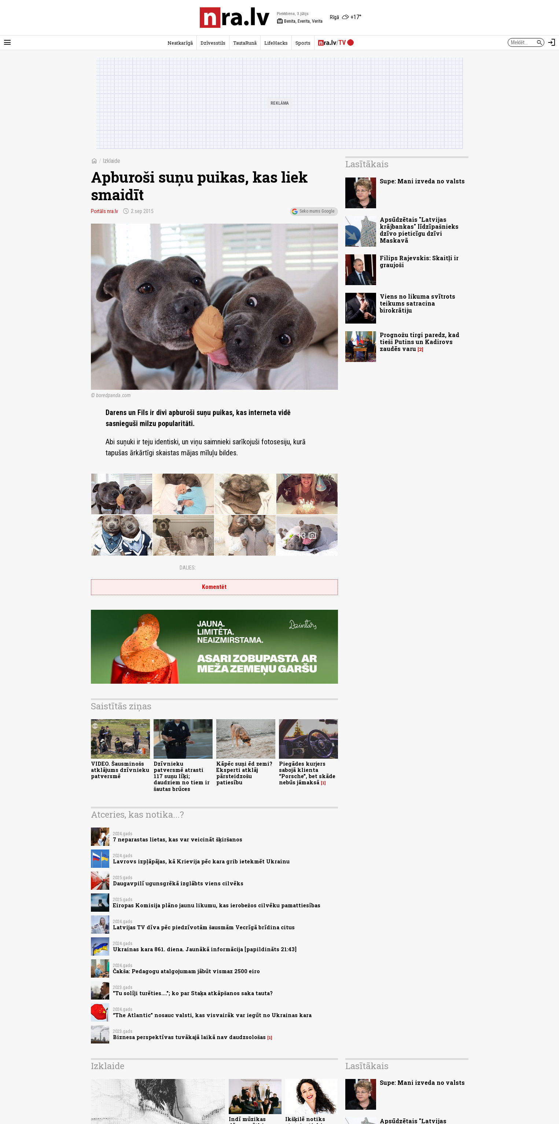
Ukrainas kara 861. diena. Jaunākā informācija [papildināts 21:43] (205, 949)
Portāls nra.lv (104, 211)
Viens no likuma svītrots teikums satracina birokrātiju (417, 303)
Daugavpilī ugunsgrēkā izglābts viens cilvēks (178, 883)
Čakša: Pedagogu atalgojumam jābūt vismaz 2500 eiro (186, 971)
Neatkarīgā (180, 43)
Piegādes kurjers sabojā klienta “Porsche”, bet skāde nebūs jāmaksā (307, 773)
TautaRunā (245, 43)
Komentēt (214, 586)
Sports (302, 43)
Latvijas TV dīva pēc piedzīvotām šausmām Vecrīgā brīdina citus (204, 927)
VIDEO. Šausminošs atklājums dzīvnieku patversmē (120, 770)
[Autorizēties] (551, 42)
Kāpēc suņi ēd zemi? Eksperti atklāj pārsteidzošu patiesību (244, 773)
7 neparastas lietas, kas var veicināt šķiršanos (177, 839)
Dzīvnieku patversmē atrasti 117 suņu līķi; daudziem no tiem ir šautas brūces (182, 776)
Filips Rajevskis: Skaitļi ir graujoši (419, 261)
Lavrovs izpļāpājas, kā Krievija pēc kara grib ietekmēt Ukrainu (201, 861)
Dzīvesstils (213, 43)
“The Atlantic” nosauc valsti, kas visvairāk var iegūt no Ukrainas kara (212, 1015)
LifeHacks (276, 43)
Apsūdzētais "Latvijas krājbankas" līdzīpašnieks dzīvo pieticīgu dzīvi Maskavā (419, 230)
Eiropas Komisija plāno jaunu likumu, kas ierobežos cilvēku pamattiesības (216, 905)
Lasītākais (367, 164)
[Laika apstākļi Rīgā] (345, 18)
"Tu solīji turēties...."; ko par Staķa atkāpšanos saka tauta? (193, 993)
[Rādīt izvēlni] (7, 42)
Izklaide (111, 160)
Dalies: (188, 568)
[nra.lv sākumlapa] (234, 17)
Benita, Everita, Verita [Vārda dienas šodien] (300, 21)
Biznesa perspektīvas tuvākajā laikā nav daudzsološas (189, 1037)
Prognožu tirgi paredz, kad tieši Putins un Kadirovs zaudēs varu (419, 341)
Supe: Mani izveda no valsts (422, 181)
